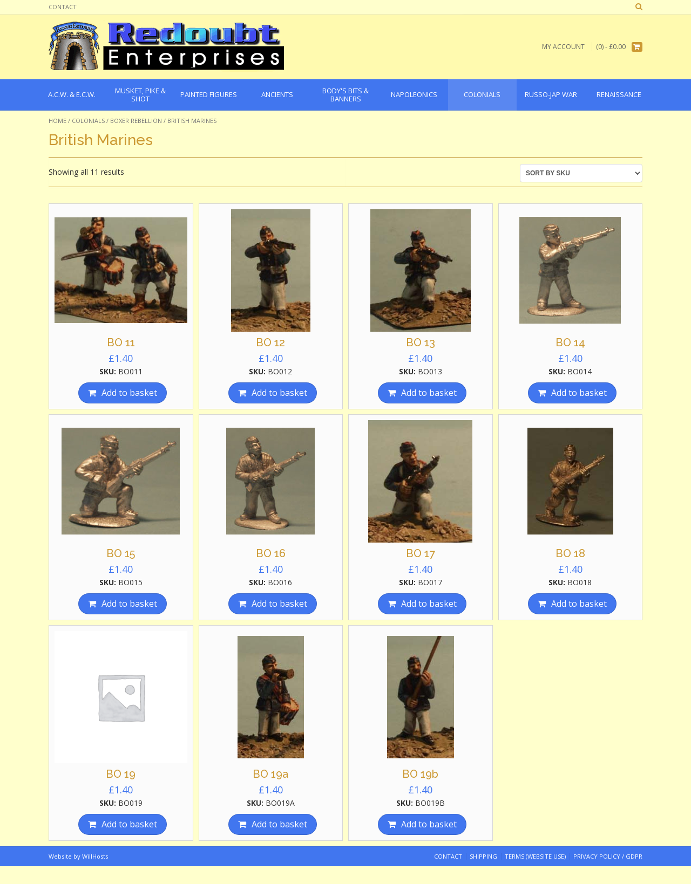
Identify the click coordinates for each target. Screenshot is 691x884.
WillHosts (95, 856)
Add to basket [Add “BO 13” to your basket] (429, 393)
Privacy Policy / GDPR (607, 856)
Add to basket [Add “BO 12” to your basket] (279, 393)
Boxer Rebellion (136, 121)
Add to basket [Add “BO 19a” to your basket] (279, 824)
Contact (63, 6)
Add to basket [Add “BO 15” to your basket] (129, 603)
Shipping (483, 856)
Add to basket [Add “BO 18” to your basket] (579, 603)
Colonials (88, 121)
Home (57, 121)
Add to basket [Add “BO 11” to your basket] (129, 393)
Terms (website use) (535, 856)
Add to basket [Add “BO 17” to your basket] (429, 603)
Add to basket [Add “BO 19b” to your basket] (429, 824)
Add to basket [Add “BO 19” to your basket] (129, 824)
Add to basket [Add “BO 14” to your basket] (579, 393)
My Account (563, 47)
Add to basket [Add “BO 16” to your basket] (279, 603)
